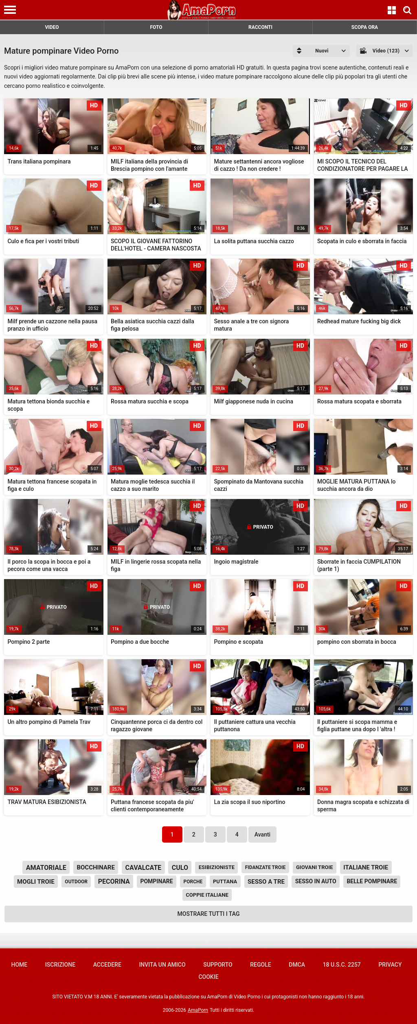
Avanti (262, 834)
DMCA (297, 964)
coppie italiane (207, 895)
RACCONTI (260, 27)
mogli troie (36, 881)
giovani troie (314, 867)
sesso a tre (266, 881)
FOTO (156, 27)
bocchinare (95, 867)
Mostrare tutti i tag (209, 914)
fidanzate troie (265, 867)
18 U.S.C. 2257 (342, 964)
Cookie (208, 977)
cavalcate (143, 867)
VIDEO (52, 27)
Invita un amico (162, 964)
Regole (260, 964)
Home (19, 964)
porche (192, 882)
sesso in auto (315, 881)
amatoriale (46, 867)
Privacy (390, 964)
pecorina (114, 881)
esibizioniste (217, 867)
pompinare (156, 881)
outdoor (76, 882)
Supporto (217, 964)
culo (180, 867)
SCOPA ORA (364, 27)
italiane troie (365, 867)
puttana (225, 881)
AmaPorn (198, 1010)
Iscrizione (60, 964)
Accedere (107, 964)
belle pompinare (372, 881)
